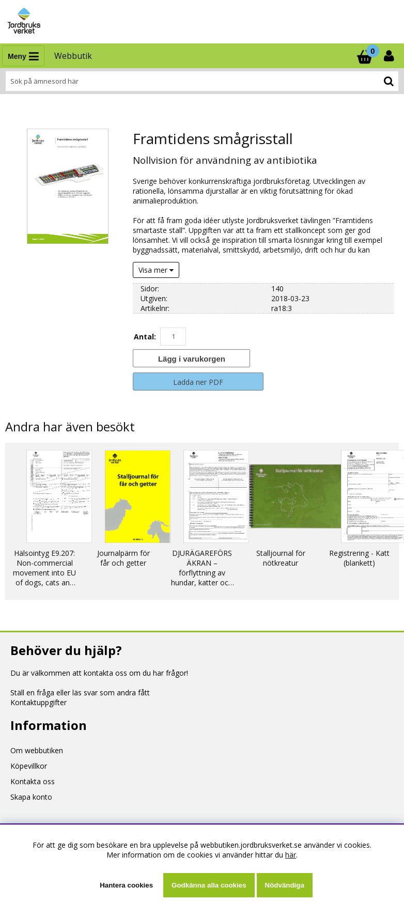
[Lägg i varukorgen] (191, 358)
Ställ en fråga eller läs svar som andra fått (80, 692)
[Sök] (202, 81)
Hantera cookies (126, 885)
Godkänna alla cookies (209, 885)
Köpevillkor (28, 766)
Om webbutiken (36, 750)
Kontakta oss (32, 781)
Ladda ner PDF (198, 382)
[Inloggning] (390, 55)
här (290, 855)
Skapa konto (31, 797)
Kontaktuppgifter (38, 702)
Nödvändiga (284, 885)
